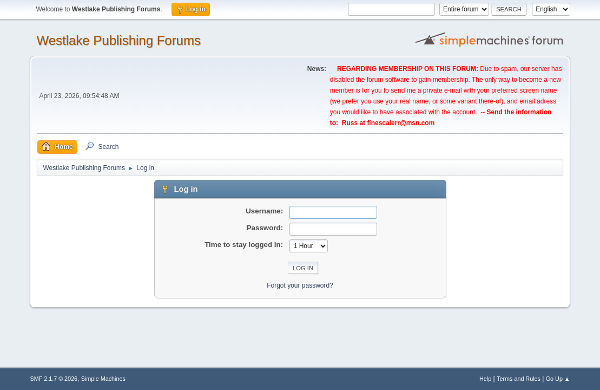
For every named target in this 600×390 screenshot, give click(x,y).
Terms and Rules (518, 378)
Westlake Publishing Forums (118, 40)
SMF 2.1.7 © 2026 (53, 378)
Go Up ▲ (558, 378)
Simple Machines (103, 378)
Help (485, 378)
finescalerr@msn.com (400, 123)
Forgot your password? (300, 285)
